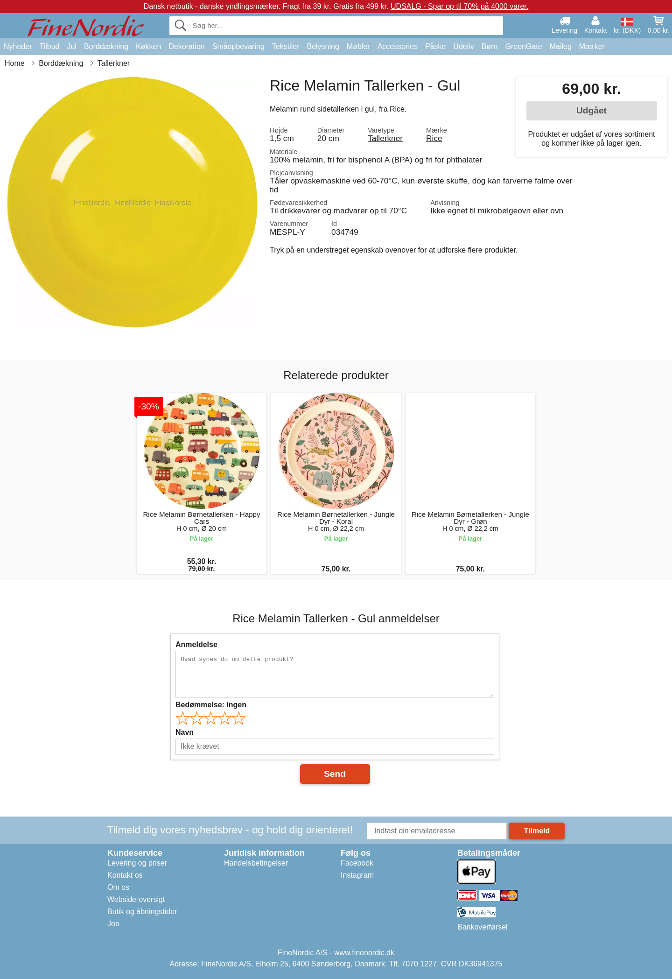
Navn (184, 732)
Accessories (398, 46)
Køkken (148, 46)
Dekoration (186, 46)
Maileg (561, 46)
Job (113, 924)
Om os (118, 887)
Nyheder (18, 46)
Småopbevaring (238, 46)
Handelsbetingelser (256, 863)
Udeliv (463, 46)
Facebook (357, 863)
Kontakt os (125, 875)
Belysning (323, 46)
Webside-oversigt (136, 899)
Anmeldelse (196, 644)
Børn (490, 46)
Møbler (358, 46)
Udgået (591, 110)
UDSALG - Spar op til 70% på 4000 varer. (459, 6)
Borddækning (106, 46)
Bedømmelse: (210, 705)
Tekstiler (286, 46)
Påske (435, 46)
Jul (71, 46)
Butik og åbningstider (142, 912)
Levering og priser (137, 863)
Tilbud (49, 46)
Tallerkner (385, 138)
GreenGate (523, 46)
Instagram (357, 875)
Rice (434, 138)
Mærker (592, 46)
